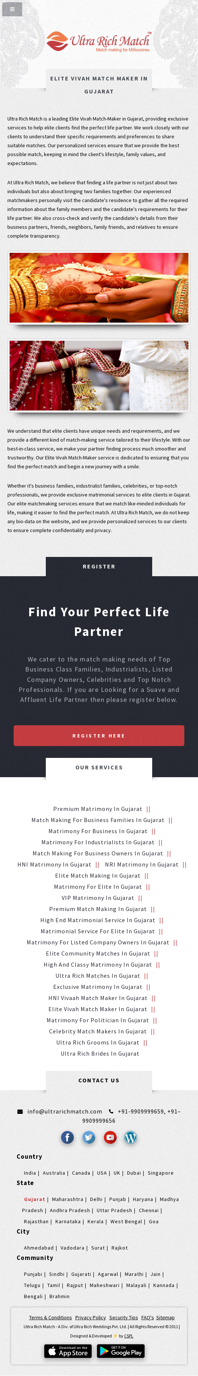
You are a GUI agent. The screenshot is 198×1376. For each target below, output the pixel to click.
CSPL (128, 1336)
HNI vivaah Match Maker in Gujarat (98, 998)
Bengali (33, 1296)
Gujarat (34, 1199)
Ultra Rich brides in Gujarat (100, 1053)
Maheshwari (105, 1285)
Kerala (96, 1221)
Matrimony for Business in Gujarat (98, 831)
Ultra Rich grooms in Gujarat (98, 1042)
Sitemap (165, 1317)
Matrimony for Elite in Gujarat (98, 886)
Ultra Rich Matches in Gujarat (97, 975)
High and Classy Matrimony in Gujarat (98, 964)
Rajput (75, 1285)
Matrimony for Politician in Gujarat (98, 1020)
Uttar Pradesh (114, 1210)
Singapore (161, 1172)
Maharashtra (67, 1199)
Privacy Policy (90, 1317)
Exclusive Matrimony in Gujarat (98, 986)
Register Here (99, 735)
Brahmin (60, 1296)
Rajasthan (36, 1221)
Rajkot (120, 1247)
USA (102, 1172)
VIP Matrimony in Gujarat (98, 897)
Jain (155, 1274)
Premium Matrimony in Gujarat (98, 808)
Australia (54, 1172)
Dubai (134, 1172)
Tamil (53, 1285)
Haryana (143, 1199)
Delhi (96, 1199)
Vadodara (73, 1247)
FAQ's (147, 1317)
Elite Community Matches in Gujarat (98, 953)
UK (117, 1172)
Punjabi (33, 1274)
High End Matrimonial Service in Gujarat (98, 920)
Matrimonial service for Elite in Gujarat (98, 931)
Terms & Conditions (50, 1317)
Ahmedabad (39, 1247)
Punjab (117, 1199)
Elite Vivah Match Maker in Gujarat (97, 1009)
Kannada (164, 1285)
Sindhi (57, 1274)
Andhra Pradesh (70, 1210)
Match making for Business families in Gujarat (98, 820)
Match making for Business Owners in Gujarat (98, 853)
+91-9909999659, (142, 1111)
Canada (81, 1172)
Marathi (134, 1274)
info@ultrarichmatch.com (64, 1111)
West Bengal (126, 1221)
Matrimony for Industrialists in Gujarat (98, 842)
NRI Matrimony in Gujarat (142, 864)
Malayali (136, 1285)
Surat (98, 1247)
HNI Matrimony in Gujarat (54, 864)
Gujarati (81, 1274)
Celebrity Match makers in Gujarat (98, 1031)
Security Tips (123, 1317)
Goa (154, 1221)
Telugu (32, 1285)
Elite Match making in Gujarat (98, 875)
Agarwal (108, 1274)
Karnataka (68, 1221)
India (30, 1172)
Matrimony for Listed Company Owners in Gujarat (98, 942)
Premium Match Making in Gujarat (98, 909)
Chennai (149, 1210)
